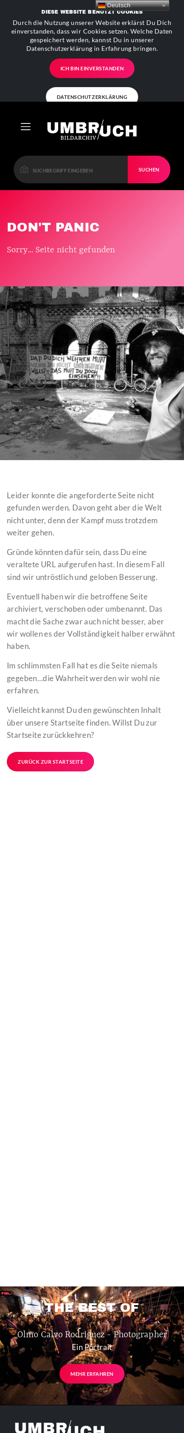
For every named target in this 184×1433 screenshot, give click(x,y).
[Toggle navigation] (26, 81)
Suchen (149, 124)
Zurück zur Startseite (50, 716)
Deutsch (114, 5)
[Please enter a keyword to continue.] (71, 123)
